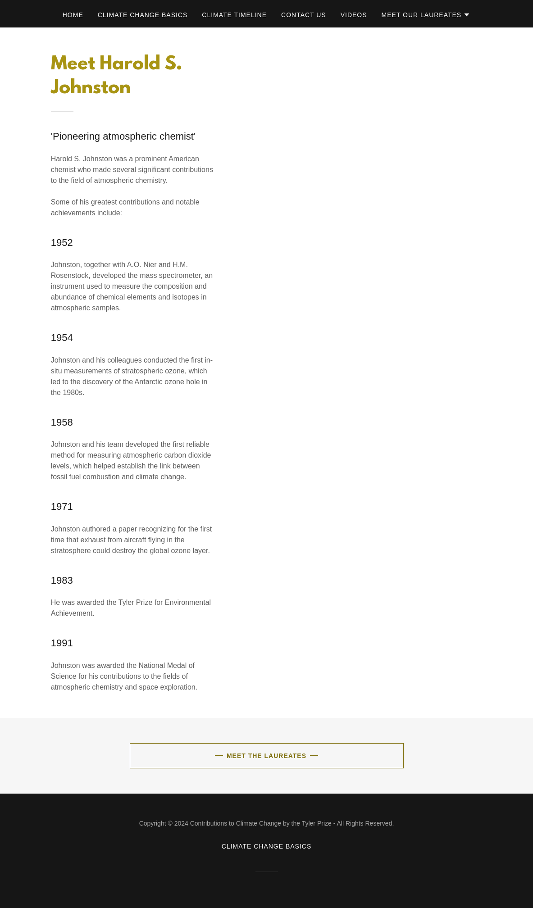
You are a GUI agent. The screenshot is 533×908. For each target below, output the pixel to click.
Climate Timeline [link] (234, 14)
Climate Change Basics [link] (143, 14)
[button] (426, 14)
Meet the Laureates (266, 755)
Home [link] (73, 14)
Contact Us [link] (303, 14)
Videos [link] (354, 14)
